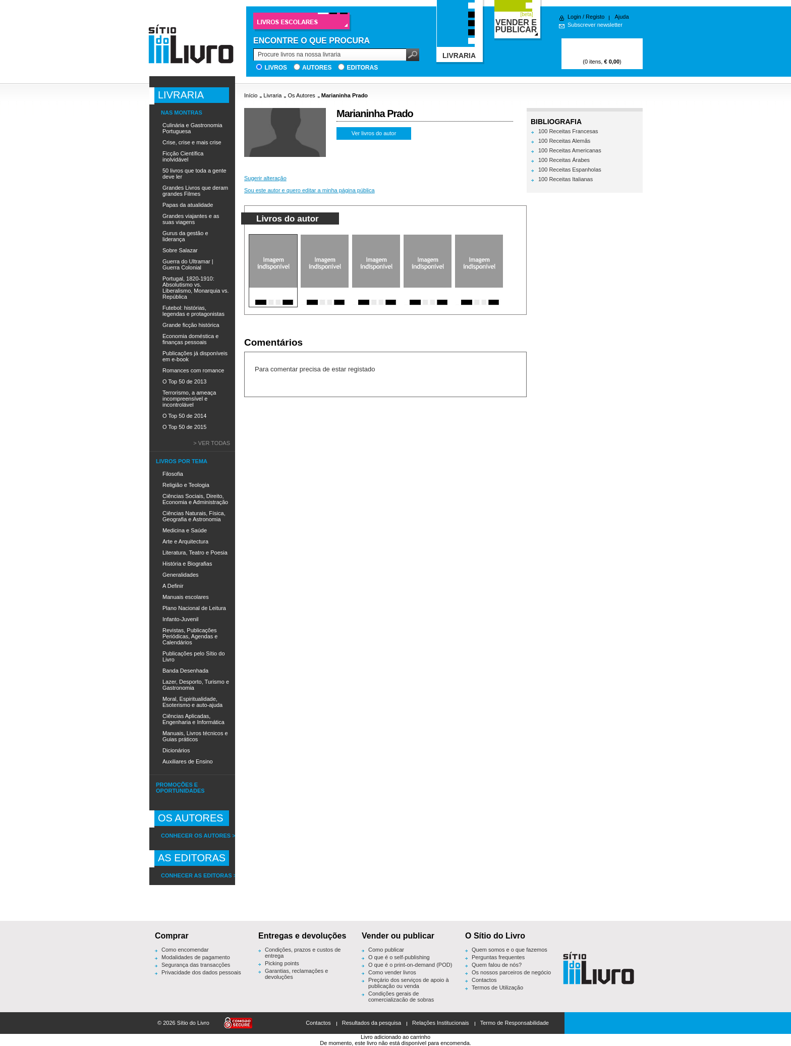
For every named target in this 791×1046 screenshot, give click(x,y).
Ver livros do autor (374, 133)
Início (250, 95)
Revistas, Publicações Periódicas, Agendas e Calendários (189, 636)
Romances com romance (193, 370)
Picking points (282, 963)
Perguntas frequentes (498, 957)
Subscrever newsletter (595, 25)
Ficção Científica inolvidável (182, 156)
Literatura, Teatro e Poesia (195, 552)
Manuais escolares (185, 597)
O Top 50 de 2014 (184, 416)
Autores (316, 67)
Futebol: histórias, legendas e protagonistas (193, 311)
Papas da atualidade (187, 205)
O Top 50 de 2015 (184, 427)
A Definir (173, 586)
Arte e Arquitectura (185, 541)
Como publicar (386, 950)
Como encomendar (185, 950)
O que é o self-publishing (399, 957)
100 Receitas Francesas (568, 131)
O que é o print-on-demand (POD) (410, 965)
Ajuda (621, 17)
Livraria (272, 95)
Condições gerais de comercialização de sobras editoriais (401, 999)
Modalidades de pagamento (195, 957)
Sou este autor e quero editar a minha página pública (309, 190)
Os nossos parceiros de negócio (511, 972)
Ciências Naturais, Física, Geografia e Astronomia (193, 516)
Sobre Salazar (180, 250)
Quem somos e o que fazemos (509, 950)
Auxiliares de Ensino (187, 761)
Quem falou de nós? (497, 965)
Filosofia (172, 474)
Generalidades (180, 575)
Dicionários (176, 750)
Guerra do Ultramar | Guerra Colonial (187, 264)
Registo (595, 17)
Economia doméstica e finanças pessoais (190, 339)
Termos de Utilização (497, 987)
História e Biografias (187, 564)
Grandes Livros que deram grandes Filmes (195, 191)
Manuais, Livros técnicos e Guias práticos (195, 736)
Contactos (484, 980)
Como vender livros (392, 972)
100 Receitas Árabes (564, 160)
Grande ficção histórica (190, 325)
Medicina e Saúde (184, 530)
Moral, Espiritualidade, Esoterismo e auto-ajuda (192, 702)
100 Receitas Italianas (565, 179)
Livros (275, 67)
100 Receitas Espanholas (569, 170)
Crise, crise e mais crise (191, 142)
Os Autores (301, 95)
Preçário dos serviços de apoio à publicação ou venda (408, 983)
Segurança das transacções (195, 965)
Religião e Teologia (185, 485)
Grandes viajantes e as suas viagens (190, 219)
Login (574, 17)
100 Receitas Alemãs (564, 141)
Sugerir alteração (265, 178)
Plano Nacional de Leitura (194, 608)
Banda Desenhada (185, 671)
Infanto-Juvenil (180, 619)
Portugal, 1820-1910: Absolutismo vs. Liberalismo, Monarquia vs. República (195, 288)
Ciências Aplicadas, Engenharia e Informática (193, 719)
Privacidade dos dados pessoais (201, 972)
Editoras (362, 67)
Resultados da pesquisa (371, 1023)
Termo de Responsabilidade (514, 1023)
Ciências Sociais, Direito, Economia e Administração (195, 499)
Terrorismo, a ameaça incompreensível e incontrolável (189, 399)
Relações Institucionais (440, 1023)
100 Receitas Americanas (569, 150)
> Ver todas (211, 443)
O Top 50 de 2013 (184, 381)
